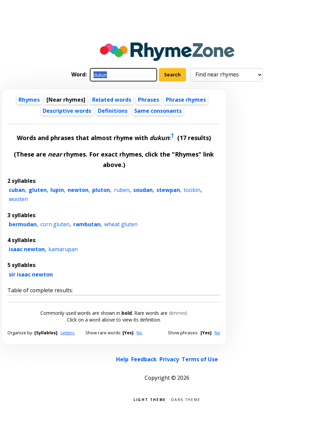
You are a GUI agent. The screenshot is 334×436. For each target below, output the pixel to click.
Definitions (112, 110)
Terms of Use (200, 359)
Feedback (144, 359)
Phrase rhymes (186, 99)
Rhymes (29, 99)
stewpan (168, 190)
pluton (101, 190)
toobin (192, 190)
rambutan (87, 224)
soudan (143, 190)
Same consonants (158, 110)
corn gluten (55, 224)
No (139, 333)
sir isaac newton (31, 274)
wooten (18, 199)
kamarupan (63, 249)
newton (78, 190)
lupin (57, 190)
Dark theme (185, 399)
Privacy (169, 359)
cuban (17, 190)
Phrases (148, 99)
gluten (38, 190)
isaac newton (27, 249)
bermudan (23, 224)
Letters (68, 333)
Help (122, 359)
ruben (121, 190)
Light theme (150, 399)
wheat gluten (121, 224)
